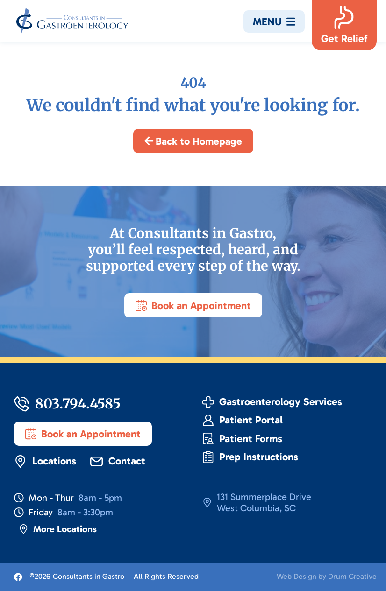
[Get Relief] (344, 17)
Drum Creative (352, 576)
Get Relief (344, 38)
